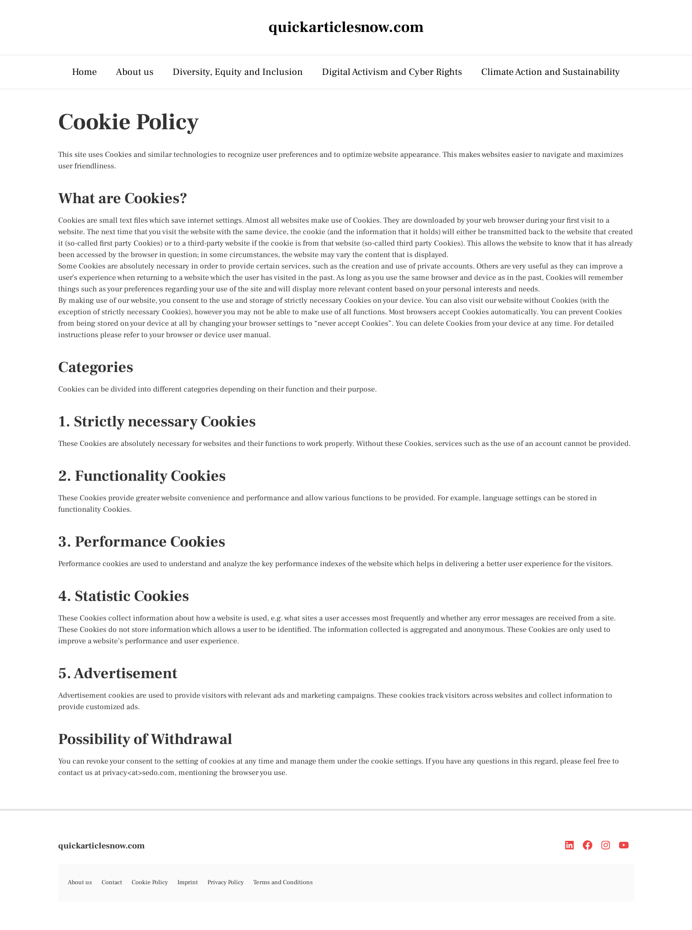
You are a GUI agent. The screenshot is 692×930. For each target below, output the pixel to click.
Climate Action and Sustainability (550, 72)
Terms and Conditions (283, 882)
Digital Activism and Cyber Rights (392, 72)
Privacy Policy (225, 882)
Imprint (187, 882)
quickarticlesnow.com (101, 845)
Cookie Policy (150, 882)
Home (84, 72)
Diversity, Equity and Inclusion (238, 72)
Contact (112, 882)
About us (135, 72)
